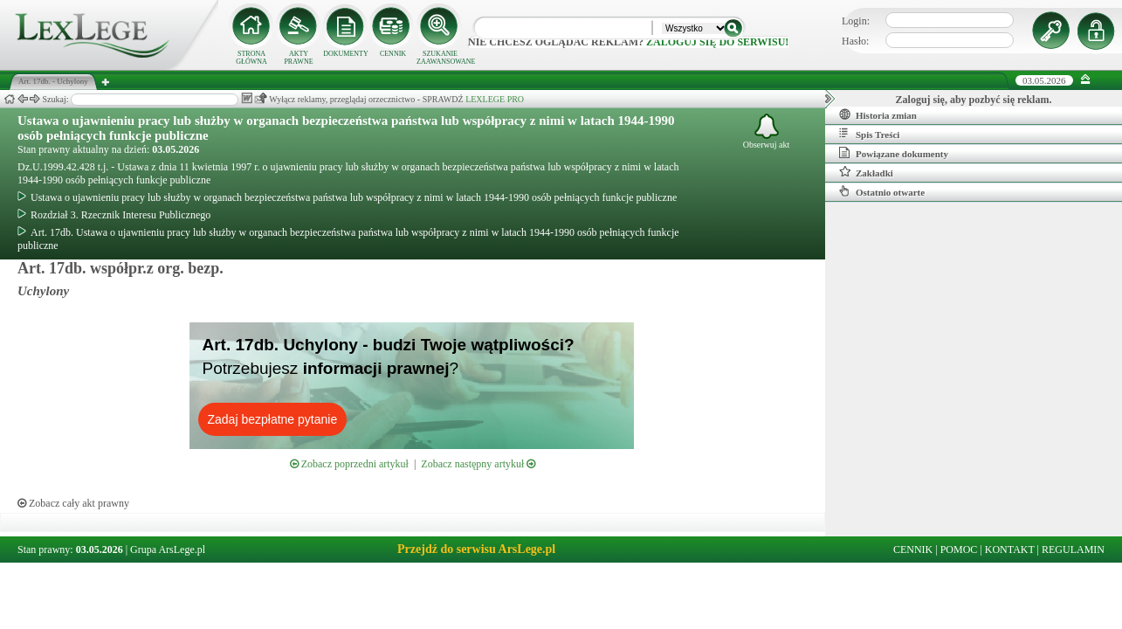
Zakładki (866, 172)
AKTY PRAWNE (298, 58)
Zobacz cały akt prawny (73, 503)
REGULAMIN (1073, 549)
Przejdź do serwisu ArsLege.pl (476, 549)
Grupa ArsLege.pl (167, 549)
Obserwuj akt (766, 131)
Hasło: (855, 41)
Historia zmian (878, 114)
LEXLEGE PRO (494, 99)
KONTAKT (1010, 549)
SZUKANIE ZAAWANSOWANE (440, 58)
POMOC (959, 549)
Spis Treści (869, 134)
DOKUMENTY (345, 54)
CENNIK (393, 54)
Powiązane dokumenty (893, 153)
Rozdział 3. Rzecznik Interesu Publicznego (113, 215)
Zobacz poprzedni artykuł (349, 464)
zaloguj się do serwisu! (717, 42)
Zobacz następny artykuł (478, 464)
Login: (856, 21)
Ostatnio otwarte (882, 191)
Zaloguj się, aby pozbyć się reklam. (974, 99)
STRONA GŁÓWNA (251, 58)
